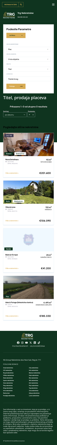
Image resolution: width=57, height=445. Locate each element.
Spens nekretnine (8, 380)
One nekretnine (33, 390)
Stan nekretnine (8, 383)
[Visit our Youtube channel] (26, 342)
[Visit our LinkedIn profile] (34, 342)
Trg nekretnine (33, 388)
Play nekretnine (8, 385)
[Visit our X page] (30, 342)
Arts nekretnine (7, 390)
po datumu (9, 115)
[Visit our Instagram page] (22, 342)
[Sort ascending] (29, 115)
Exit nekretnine (33, 383)
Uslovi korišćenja (37, 346)
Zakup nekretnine (34, 393)
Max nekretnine (33, 385)
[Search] (21, 4)
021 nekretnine (7, 370)
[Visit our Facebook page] (18, 342)
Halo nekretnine (33, 375)
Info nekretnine (33, 370)
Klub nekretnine (8, 378)
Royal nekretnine (8, 373)
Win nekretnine (33, 380)
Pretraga (16, 86)
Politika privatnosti (20, 346)
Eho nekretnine (33, 378)
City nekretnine (33, 368)
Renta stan (6, 393)
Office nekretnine (8, 375)
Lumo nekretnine (34, 395)
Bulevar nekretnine (34, 373)
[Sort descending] (33, 115)
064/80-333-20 (23, 17)
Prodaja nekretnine (9, 395)
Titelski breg (13, 79)
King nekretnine (8, 388)
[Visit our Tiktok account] (39, 342)
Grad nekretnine (8, 368)
